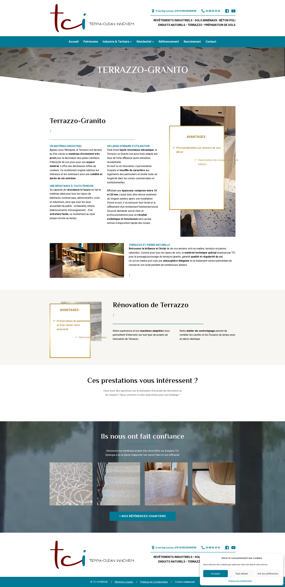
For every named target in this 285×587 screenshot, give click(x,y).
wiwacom (189, 581)
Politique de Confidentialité (154, 581)
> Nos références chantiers (142, 516)
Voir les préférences (267, 573)
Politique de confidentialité (240, 581)
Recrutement (192, 41)
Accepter (215, 573)
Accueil (74, 41)
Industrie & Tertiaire (117, 41)
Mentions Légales (124, 581)
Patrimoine (90, 41)
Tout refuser (241, 573)
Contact (211, 41)
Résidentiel (145, 41)
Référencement (169, 41)
